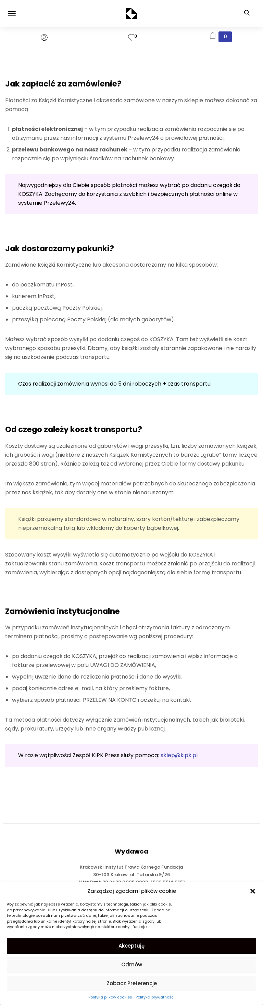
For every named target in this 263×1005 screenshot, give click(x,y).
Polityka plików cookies (110, 997)
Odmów (131, 964)
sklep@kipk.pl (179, 755)
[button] (252, 891)
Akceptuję (131, 945)
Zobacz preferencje (132, 983)
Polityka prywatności (155, 997)
